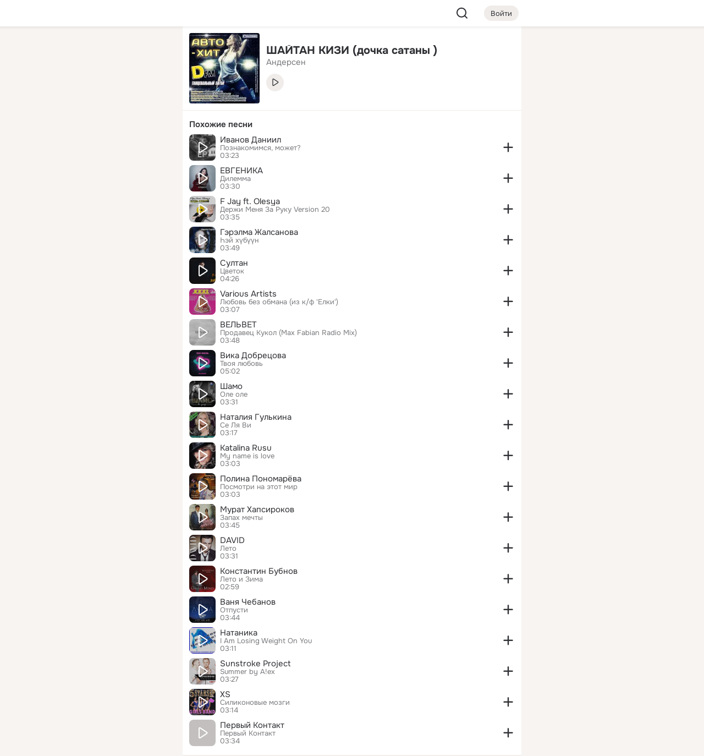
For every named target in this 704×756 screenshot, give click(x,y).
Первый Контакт (252, 725)
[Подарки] (53, 149)
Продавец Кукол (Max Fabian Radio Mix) (288, 333)
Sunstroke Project (255, 663)
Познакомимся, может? (260, 148)
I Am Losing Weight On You (266, 641)
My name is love (247, 456)
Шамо (231, 386)
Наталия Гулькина (256, 417)
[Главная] (53, 53)
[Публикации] (53, 101)
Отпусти (234, 610)
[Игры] (149, 149)
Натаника (238, 632)
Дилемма (235, 179)
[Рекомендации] (101, 198)
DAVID (232, 540)
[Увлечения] (101, 53)
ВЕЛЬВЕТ (238, 324)
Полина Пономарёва (260, 478)
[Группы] (149, 53)
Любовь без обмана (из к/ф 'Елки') (279, 302)
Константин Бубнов (259, 571)
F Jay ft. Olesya (250, 201)
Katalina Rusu (246, 447)
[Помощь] (53, 198)
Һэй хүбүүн (239, 240)
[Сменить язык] (101, 694)
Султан (234, 263)
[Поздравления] (101, 149)
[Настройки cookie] (101, 741)
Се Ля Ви (235, 425)
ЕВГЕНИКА (241, 170)
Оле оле (234, 394)
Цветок (232, 271)
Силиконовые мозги (255, 702)
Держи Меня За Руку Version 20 (275, 209)
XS (225, 694)
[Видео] (149, 101)
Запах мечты (241, 518)
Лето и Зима (241, 579)
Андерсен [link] (286, 62)
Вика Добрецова (253, 355)
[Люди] (101, 101)
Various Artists (248, 293)
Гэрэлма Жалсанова (259, 232)
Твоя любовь (241, 364)
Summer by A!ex (247, 672)
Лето (228, 548)
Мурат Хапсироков (257, 509)
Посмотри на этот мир (259, 487)
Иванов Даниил (250, 139)
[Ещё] (101, 671)
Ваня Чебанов (248, 602)
